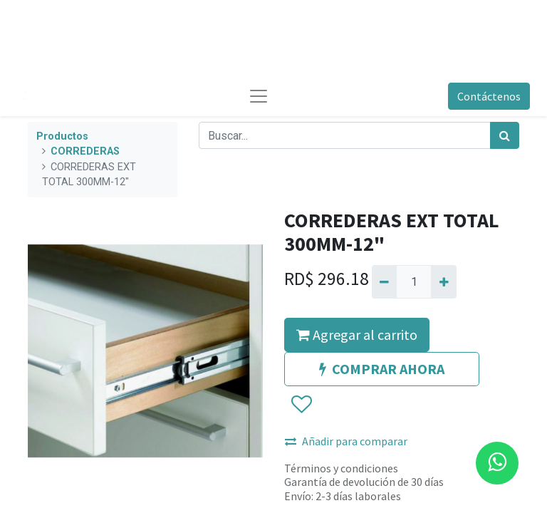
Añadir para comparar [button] (346, 441)
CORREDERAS (85, 151)
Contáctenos (489, 96)
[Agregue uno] (443, 281)
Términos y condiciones (341, 468)
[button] (301, 404)
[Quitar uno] (384, 281)
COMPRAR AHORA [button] (381, 369)
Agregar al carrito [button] (356, 334)
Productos (62, 136)
